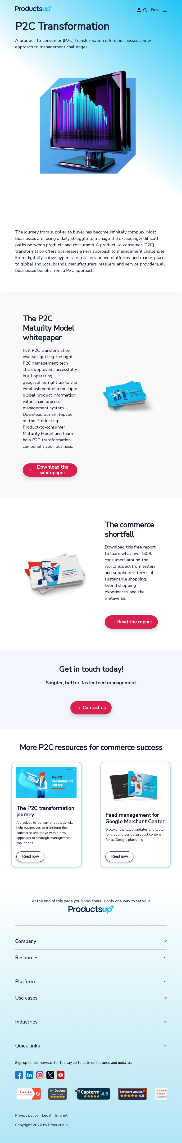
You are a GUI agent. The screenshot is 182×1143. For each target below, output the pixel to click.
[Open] (165, 10)
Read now (30, 856)
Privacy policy (26, 1115)
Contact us (91, 707)
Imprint (61, 1115)
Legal (46, 1115)
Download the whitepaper (48, 470)
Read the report (131, 622)
